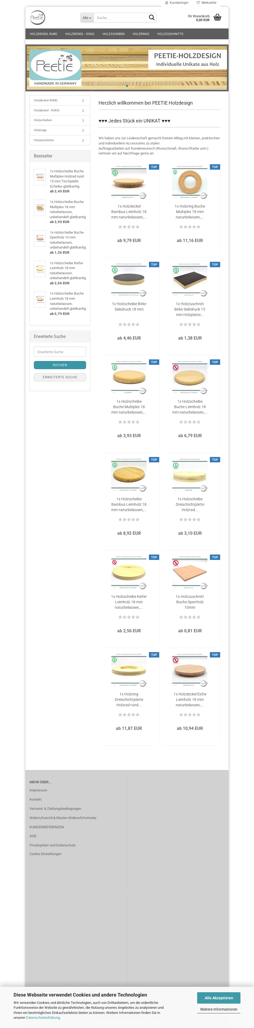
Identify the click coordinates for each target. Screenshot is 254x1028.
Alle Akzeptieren (219, 998)
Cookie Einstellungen (45, 857)
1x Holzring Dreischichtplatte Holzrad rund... (129, 702)
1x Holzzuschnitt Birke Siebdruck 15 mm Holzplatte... (189, 312)
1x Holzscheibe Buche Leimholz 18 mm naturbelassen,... (190, 409)
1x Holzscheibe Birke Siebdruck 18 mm (129, 309)
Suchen (60, 368)
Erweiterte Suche (60, 380)
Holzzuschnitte (170, 34)
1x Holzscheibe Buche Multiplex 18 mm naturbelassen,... (129, 409)
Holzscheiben (114, 34)
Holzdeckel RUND (43, 34)
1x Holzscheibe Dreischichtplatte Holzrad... (190, 507)
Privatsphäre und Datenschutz (53, 848)
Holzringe (141, 34)
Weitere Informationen (218, 1009)
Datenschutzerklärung (43, 1018)
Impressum (38, 793)
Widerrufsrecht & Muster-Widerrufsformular (63, 821)
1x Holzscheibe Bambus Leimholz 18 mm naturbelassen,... (129, 507)
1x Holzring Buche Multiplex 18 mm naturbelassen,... (190, 214)
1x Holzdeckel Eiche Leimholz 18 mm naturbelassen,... (190, 702)
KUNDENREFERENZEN (47, 830)
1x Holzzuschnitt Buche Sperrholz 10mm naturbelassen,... (190, 605)
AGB (33, 839)
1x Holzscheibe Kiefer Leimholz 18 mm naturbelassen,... (129, 605)
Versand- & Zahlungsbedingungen (55, 812)
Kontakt (35, 802)
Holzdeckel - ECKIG (80, 34)
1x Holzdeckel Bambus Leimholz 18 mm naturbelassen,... (129, 214)
